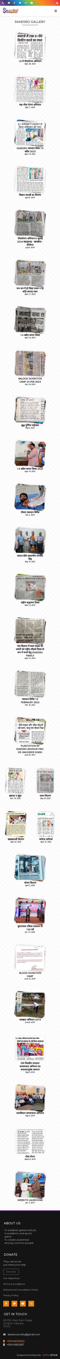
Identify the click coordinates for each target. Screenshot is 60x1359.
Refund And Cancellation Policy (20, 1289)
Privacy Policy (10, 1295)
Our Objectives (11, 1278)
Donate (11, 1271)
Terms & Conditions (14, 1284)
